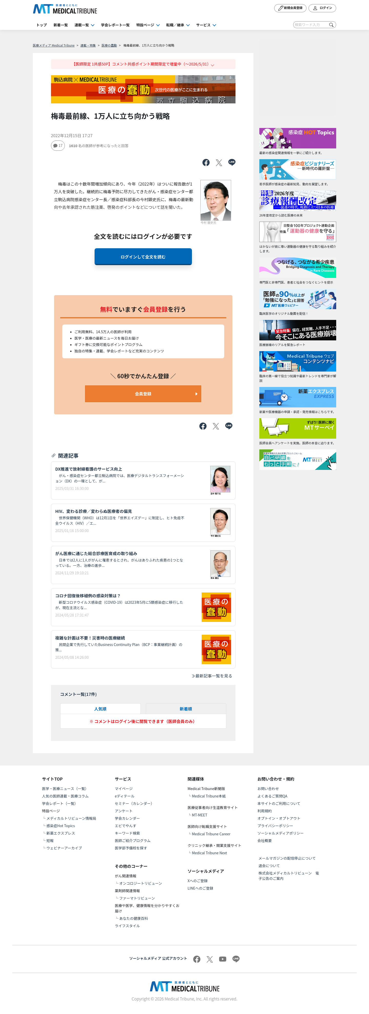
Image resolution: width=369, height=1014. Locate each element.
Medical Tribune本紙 (209, 796)
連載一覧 (82, 24)
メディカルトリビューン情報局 (71, 818)
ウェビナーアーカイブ (64, 847)
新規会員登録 (290, 8)
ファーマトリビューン (137, 898)
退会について (269, 865)
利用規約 (265, 810)
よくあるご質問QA (273, 796)
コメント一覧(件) (78, 694)
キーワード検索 (127, 833)
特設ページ (145, 24)
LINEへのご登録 (200, 888)
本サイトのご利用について (279, 803)
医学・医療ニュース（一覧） (65, 788)
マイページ (124, 788)
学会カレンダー (127, 818)
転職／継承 (175, 24)
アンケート (123, 810)
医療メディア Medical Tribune (54, 45)
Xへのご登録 (198, 880)
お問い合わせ (268, 788)
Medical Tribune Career (211, 833)
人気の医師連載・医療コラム (65, 796)
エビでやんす (125, 825)
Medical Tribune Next (209, 852)
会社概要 (265, 840)
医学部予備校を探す (131, 847)
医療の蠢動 (109, 45)
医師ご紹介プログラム (133, 840)
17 (58, 145)
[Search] (314, 24)
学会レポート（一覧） (60, 803)
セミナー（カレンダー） (134, 803)
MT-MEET (199, 814)
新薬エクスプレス (60, 833)
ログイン (322, 8)
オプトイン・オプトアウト (279, 818)
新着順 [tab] (186, 709)
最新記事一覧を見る (211, 676)
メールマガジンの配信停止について (287, 858)
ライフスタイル (127, 925)
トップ (41, 24)
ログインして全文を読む (143, 257)
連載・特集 (88, 45)
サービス (203, 24)
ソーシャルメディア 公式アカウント (158, 958)
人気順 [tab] (100, 709)
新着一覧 (61, 24)
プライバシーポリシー (275, 825)
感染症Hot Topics (60, 825)
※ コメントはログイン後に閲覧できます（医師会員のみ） (143, 721)
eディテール (125, 796)
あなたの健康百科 (133, 918)
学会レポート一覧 (115, 24)
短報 (50, 840)
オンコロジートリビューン (140, 883)
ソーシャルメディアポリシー (281, 833)
